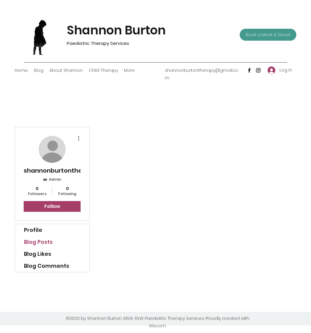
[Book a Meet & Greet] (268, 35)
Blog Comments (46, 266)
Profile (33, 230)
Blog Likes (37, 254)
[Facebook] (249, 70)
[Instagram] (258, 70)
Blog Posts (38, 242)
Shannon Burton (120, 30)
